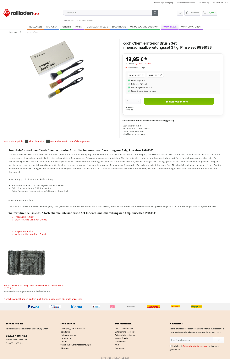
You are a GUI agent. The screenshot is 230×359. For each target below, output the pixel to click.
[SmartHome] (119, 27)
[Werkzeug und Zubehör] (144, 27)
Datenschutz (120, 341)
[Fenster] (66, 27)
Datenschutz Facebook (125, 331)
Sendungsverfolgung (163, 2)
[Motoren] (51, 27)
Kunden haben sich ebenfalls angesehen (70, 141)
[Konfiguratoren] (191, 27)
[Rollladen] (35, 27)
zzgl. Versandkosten (143, 64)
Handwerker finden (186, 2)
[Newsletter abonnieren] (218, 340)
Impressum (120, 348)
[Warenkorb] (209, 13)
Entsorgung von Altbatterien (72, 328)
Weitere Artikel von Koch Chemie (29, 219)
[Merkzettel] (180, 13)
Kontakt (63, 341)
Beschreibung (11, 141)
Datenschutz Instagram (125, 335)
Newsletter (65, 331)
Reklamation (65, 338)
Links (23, 141)
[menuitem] (110, 15)
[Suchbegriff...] (110, 13)
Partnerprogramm (68, 335)
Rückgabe (64, 348)
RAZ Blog (204, 2)
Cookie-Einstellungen (124, 328)
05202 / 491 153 (16, 336)
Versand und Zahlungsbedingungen (76, 344)
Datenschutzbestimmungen (195, 346)
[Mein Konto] (192, 13)
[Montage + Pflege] (97, 27)
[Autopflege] (170, 27)
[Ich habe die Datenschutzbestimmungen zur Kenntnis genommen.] (170, 346)
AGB (117, 344)
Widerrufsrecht (121, 338)
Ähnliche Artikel (39, 141)
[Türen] (78, 27)
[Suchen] (155, 13)
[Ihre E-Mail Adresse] (191, 340)
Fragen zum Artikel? (23, 216)
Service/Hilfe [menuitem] (219, 2)
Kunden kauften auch (31, 299)
